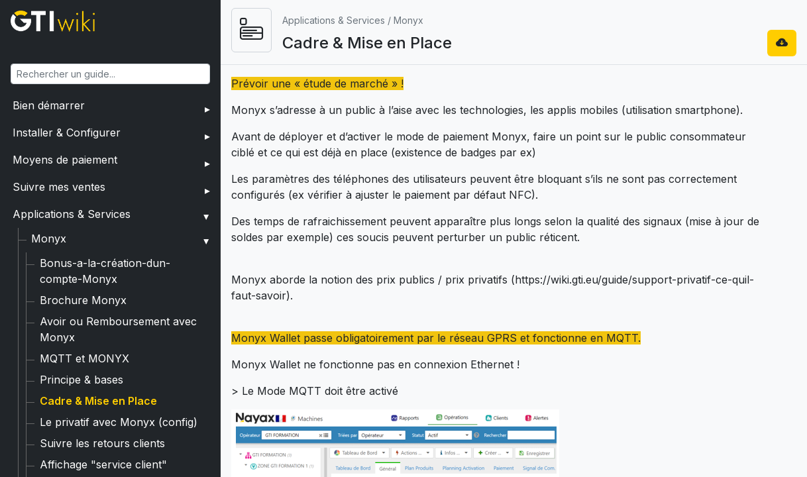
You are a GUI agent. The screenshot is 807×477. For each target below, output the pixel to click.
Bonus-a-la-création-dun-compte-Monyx (144, 263)
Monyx (48, 238)
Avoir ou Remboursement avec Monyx (137, 305)
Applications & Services (72, 214)
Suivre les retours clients (102, 411)
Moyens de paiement (65, 159)
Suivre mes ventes (59, 186)
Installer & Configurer (67, 132)
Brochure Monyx (83, 284)
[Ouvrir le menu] (329, 30)
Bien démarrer (49, 105)
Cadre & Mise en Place (98, 369)
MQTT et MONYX (84, 326)
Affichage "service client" (103, 432)
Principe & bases (81, 347)
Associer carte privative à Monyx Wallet (140, 453)
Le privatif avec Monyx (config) (118, 390)
